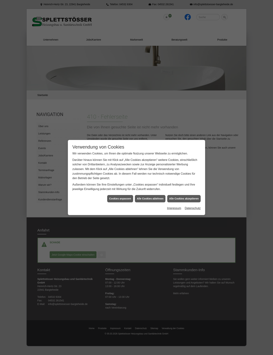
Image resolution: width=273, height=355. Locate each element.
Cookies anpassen (120, 194)
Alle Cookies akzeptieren (184, 194)
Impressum (174, 203)
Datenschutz (193, 203)
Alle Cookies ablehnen (150, 194)
